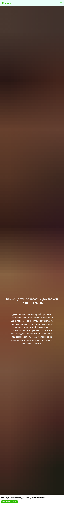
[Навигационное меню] (61, 3)
